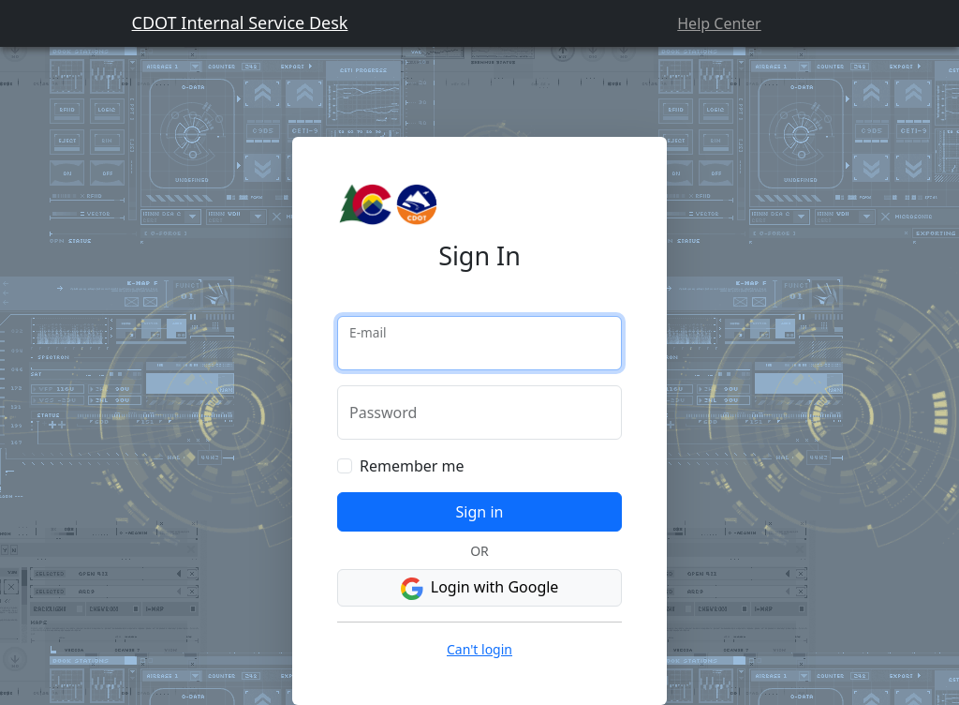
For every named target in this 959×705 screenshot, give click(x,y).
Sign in (480, 512)
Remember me (412, 466)
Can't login (479, 649)
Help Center (718, 23)
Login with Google (480, 588)
